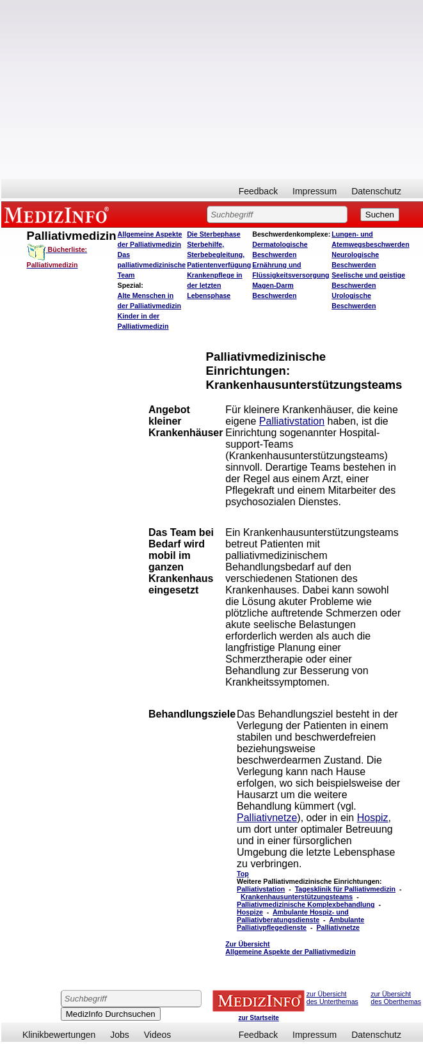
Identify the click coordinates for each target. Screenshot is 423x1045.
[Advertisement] (212, 89)
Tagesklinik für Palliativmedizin (345, 889)
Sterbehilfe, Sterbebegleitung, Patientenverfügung (219, 254)
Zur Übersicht (290, 947)
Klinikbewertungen (58, 1035)
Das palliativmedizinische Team (152, 265)
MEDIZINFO (58, 214)
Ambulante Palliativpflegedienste (300, 923)
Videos (158, 1035)
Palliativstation (291, 421)
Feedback (258, 191)
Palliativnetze (267, 817)
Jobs (119, 1035)
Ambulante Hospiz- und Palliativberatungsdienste (293, 915)
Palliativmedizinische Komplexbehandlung (306, 904)
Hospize (250, 912)
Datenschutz (376, 191)
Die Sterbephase (214, 234)
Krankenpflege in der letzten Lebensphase (214, 285)
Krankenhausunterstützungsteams (297, 896)
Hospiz (372, 817)
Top (243, 873)
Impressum (314, 191)
